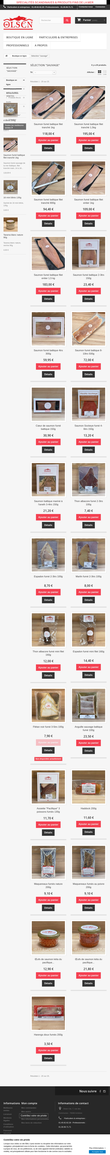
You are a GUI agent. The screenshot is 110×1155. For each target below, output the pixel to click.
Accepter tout (97, 1152)
